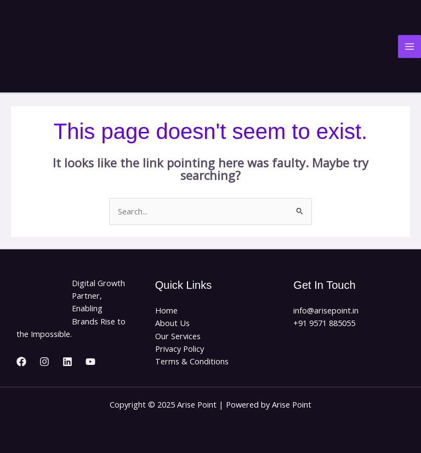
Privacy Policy (179, 348)
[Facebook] (21, 362)
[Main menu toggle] (409, 46)
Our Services (178, 335)
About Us (172, 322)
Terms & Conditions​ (192, 361)
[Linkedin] (67, 362)
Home (166, 310)
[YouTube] (90, 362)
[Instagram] (44, 362)
